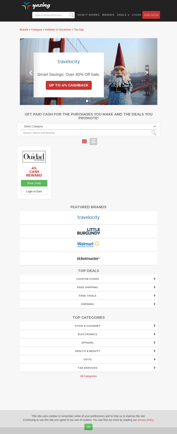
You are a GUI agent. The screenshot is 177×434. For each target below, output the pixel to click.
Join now (151, 17)
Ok (88, 426)
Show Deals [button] (34, 183)
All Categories (88, 376)
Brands (108, 17)
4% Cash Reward (34, 171)
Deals (123, 17)
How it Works (88, 17)
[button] (30, 71)
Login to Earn (34, 191)
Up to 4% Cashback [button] (68, 85)
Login (136, 17)
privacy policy (145, 419)
